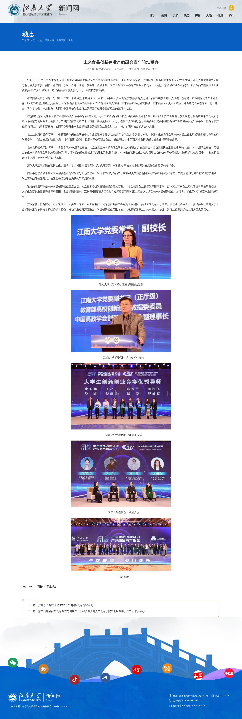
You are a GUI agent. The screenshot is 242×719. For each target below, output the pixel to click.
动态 (40, 40)
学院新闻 (49, 40)
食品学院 (61, 40)
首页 (32, 40)
